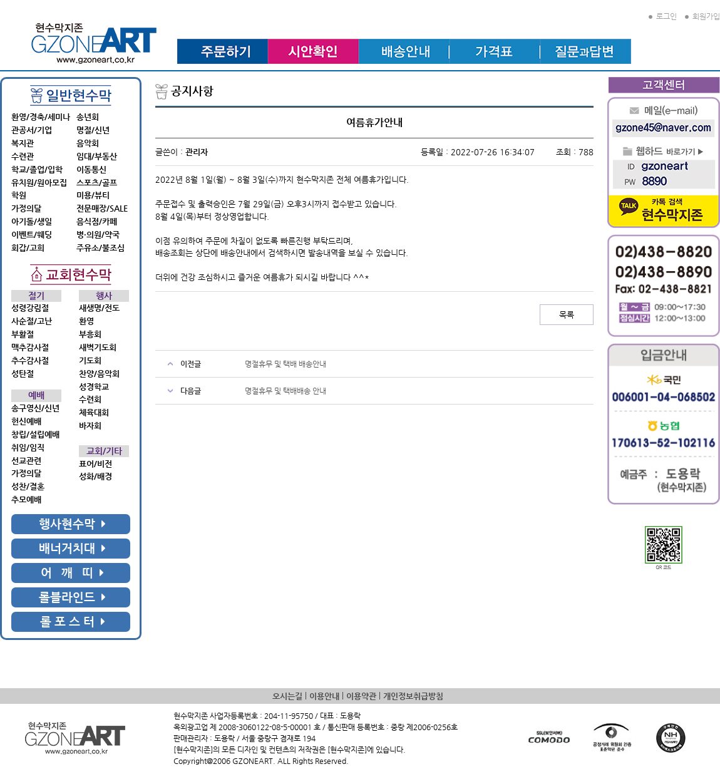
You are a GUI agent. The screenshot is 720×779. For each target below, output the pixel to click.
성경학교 (94, 386)
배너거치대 (72, 548)
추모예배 (26, 499)
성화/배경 (95, 476)
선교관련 (26, 460)
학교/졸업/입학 (37, 169)
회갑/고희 (27, 247)
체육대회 (94, 412)
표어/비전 (95, 463)
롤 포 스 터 (72, 621)
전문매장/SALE (102, 208)
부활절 (22, 334)
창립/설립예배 (35, 434)
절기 (36, 296)
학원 (18, 195)
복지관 (22, 143)
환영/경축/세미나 (40, 116)
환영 (86, 321)
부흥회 (90, 334)
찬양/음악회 (99, 373)
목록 (566, 314)
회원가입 (702, 16)
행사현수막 (72, 523)
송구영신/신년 (35, 408)
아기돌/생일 (31, 221)
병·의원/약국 (98, 234)
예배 (36, 395)
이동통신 (91, 169)
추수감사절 (30, 360)
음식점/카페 (96, 221)
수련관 (22, 156)
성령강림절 (30, 307)
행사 (104, 296)
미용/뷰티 (93, 195)
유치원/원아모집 (39, 182)
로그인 (663, 16)
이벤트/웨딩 (31, 234)
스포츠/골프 (96, 182)
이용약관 (361, 696)
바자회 (90, 425)
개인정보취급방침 (413, 696)
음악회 (87, 143)
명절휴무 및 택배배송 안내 (285, 390)
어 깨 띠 (72, 572)
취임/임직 (27, 447)
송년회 (87, 116)
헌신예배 (26, 421)
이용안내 (324, 696)
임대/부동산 (96, 156)
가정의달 (26, 208)
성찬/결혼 (27, 486)
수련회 (90, 399)
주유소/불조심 (100, 247)
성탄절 (22, 373)
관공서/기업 (31, 130)
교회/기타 (104, 451)
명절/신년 (93, 130)
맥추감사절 (30, 347)
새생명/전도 (99, 307)
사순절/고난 (31, 321)
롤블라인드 (72, 597)
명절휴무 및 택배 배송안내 (285, 363)
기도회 (90, 360)
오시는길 (287, 696)
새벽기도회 (97, 347)
